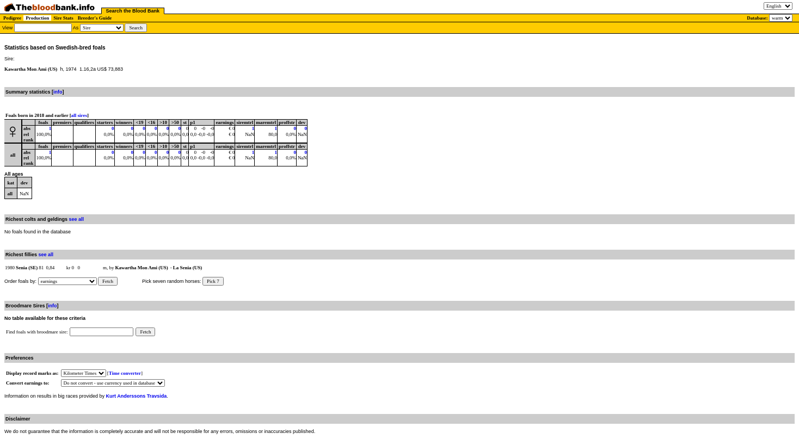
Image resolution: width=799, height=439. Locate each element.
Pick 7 (213, 281)
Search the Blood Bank (133, 11)
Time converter (125, 373)
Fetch (107, 281)
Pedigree (12, 18)
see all (76, 219)
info (58, 92)
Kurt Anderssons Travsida (136, 396)
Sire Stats (63, 18)
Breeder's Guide (95, 18)
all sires (79, 115)
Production (37, 18)
